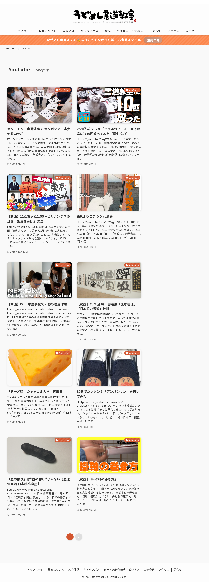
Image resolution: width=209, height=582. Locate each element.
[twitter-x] (174, 2)
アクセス (164, 569)
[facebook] (169, 2)
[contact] (194, 2)
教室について (56, 569)
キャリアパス (91, 569)
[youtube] (184, 2)
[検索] (200, 2)
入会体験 (73, 569)
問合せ (178, 569)
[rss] (189, 2)
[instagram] (179, 2)
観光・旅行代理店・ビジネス (121, 569)
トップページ (35, 569)
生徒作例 (153, 40)
